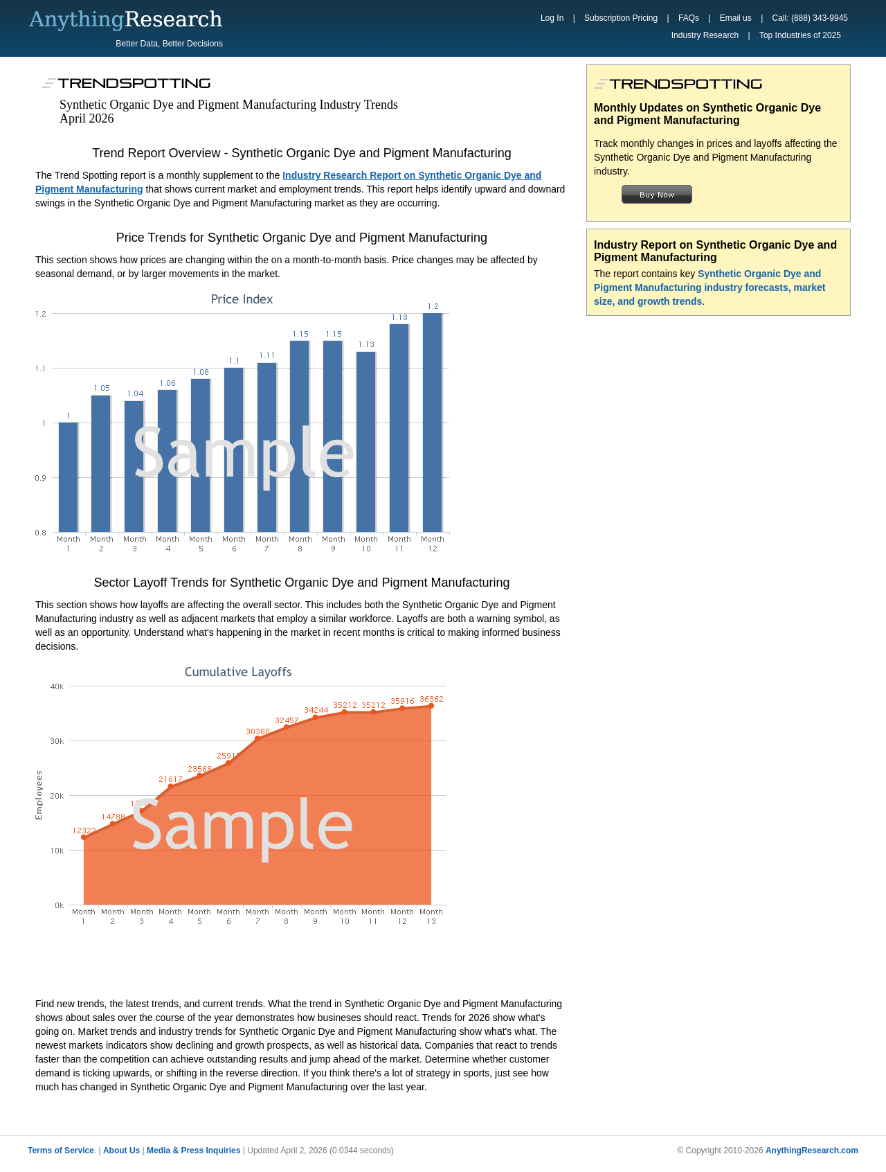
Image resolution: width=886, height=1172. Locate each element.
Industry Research (705, 35)
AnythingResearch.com (812, 1150)
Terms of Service (61, 1150)
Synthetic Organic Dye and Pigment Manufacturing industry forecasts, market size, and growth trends (710, 287)
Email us (736, 18)
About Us (121, 1150)
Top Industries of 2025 (800, 35)
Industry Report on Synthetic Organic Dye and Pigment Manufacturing (715, 251)
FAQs (688, 18)
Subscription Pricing (621, 18)
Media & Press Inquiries (193, 1150)
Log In (552, 18)
